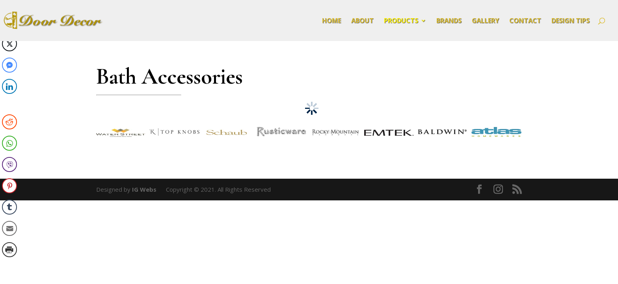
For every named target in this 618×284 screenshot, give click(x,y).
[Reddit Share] (9, 121)
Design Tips (570, 21)
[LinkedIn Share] (9, 86)
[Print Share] (9, 249)
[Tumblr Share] (9, 207)
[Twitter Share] (9, 43)
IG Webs (144, 189)
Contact (525, 21)
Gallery (485, 21)
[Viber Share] (9, 164)
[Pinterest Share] (9, 185)
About (362, 21)
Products (401, 21)
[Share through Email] (9, 228)
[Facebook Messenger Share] (9, 65)
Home (331, 21)
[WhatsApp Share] (9, 143)
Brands (449, 21)
